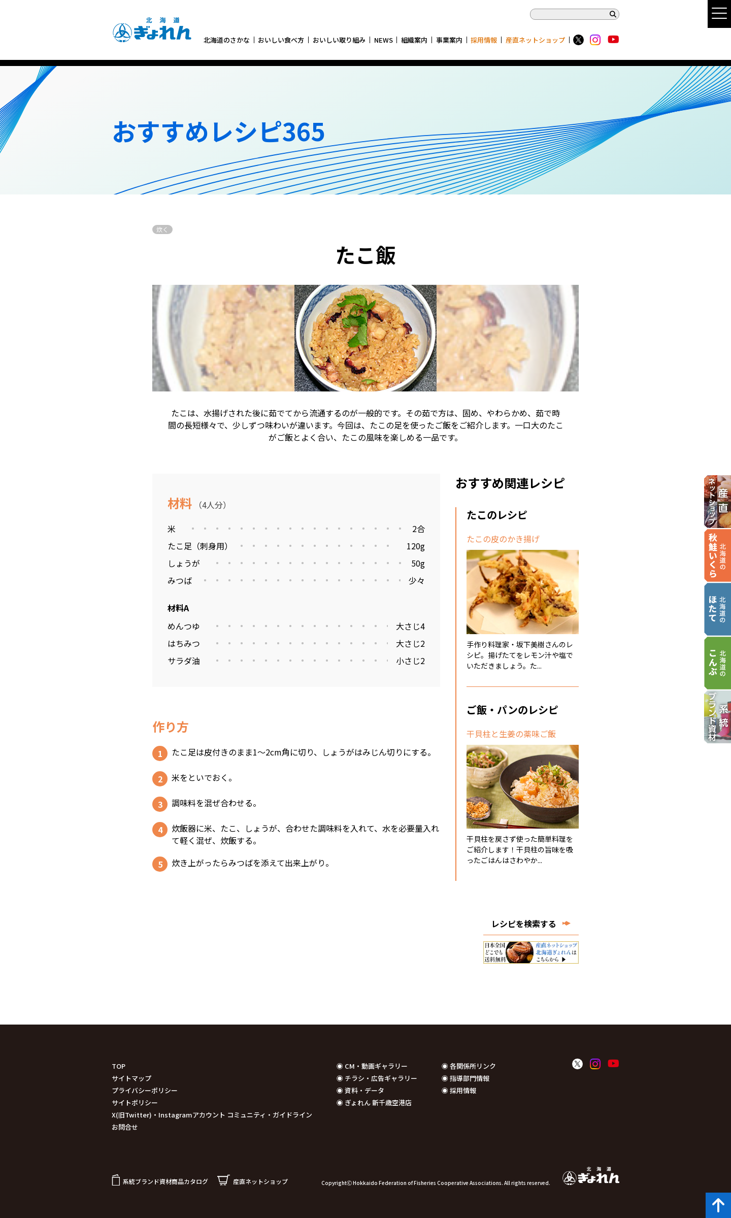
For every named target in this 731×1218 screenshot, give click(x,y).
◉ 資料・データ (360, 1090)
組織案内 (414, 40)
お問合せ (125, 1127)
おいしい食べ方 (281, 40)
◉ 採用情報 (459, 1090)
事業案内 (449, 40)
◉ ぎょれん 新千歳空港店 (374, 1102)
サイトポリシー (135, 1102)
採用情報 (484, 40)
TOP (118, 1066)
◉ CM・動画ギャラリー (372, 1066)
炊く (162, 229)
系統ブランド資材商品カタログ (160, 1181)
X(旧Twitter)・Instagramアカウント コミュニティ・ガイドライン (212, 1115)
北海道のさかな (227, 40)
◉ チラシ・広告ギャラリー (377, 1078)
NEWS (383, 40)
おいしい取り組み (339, 40)
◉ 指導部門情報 (465, 1078)
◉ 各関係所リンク (469, 1066)
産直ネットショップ (535, 40)
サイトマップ (131, 1078)
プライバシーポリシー (145, 1090)
